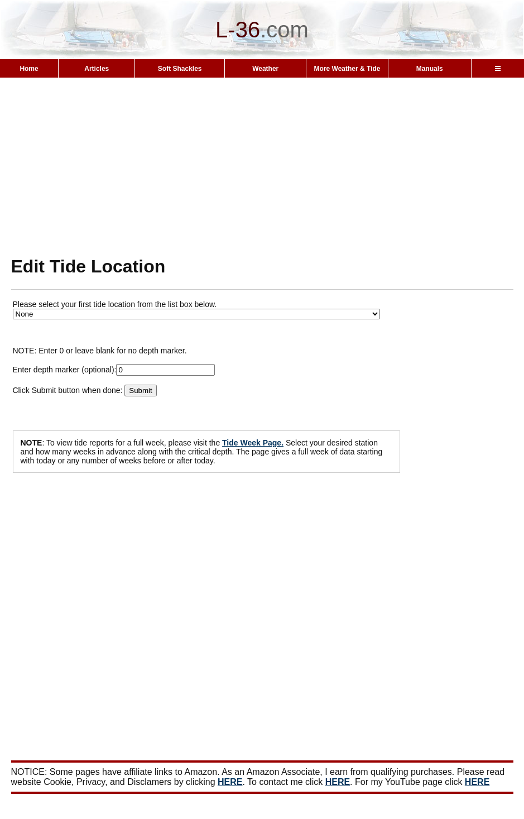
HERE (230, 782)
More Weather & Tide (347, 69)
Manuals (429, 69)
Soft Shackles (180, 69)
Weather (265, 69)
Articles (96, 69)
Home (29, 69)
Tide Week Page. (252, 442)
